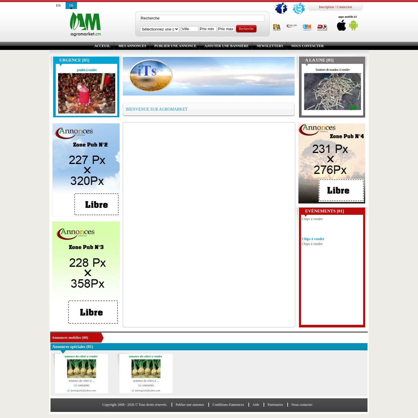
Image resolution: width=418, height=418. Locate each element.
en (58, 5)
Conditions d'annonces (228, 405)
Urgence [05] (74, 60)
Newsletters (270, 46)
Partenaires (275, 405)
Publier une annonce (175, 46)
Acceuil (102, 46)
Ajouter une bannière (226, 46)
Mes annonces (132, 46)
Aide (256, 405)
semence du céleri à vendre (81, 356)
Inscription (326, 7)
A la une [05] (319, 60)
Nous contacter (307, 46)
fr (71, 5)
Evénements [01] (324, 211)
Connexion (344, 7)
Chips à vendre (313, 240)
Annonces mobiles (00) (70, 337)
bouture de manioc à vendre (332, 70)
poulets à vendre (87, 70)
